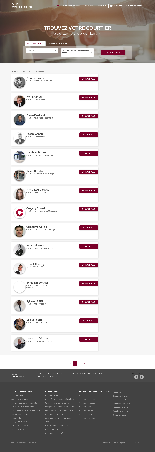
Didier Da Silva (35, 171)
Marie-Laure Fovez (37, 189)
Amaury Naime (35, 245)
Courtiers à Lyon (119, 392)
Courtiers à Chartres (120, 396)
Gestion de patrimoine (19, 414)
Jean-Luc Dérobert (38, 338)
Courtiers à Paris (85, 395)
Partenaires (101, 6)
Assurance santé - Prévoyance (22, 406)
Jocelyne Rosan (36, 152)
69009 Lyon (30, 288)
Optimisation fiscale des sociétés (57, 425)
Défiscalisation (16, 418)
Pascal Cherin (34, 133)
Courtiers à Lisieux (120, 414)
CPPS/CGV (138, 442)
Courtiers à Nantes (86, 410)
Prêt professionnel (52, 395)
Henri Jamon (34, 96)
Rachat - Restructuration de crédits (24, 402)
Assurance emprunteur (20, 399)
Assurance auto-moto (19, 425)
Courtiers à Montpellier (121, 403)
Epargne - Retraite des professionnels (59, 406)
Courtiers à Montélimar (121, 411)
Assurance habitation (19, 429)
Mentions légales (119, 442)
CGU (129, 442)
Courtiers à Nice (85, 406)
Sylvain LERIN (34, 301)
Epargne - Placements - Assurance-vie (25, 410)
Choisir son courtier (71, 6)
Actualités (88, 6)
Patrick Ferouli (35, 78)
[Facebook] (134, 377)
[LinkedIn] (141, 377)
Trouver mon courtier (113, 52)
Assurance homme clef (54, 433)
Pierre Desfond (35, 115)
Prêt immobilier (17, 395)
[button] (88, 79)
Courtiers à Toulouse (87, 402)
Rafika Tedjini (34, 319)
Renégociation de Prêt (19, 421)
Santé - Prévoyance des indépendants (59, 399)
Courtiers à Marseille (87, 399)
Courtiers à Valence (120, 407)
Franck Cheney (35, 264)
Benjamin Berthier (37, 282)
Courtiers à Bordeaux (87, 418)
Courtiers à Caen (85, 414)
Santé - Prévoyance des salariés (57, 402)
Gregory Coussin (36, 208)
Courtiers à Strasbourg (121, 399)
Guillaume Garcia (36, 226)
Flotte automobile (52, 429)
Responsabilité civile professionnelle (59, 410)
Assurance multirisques (54, 414)
